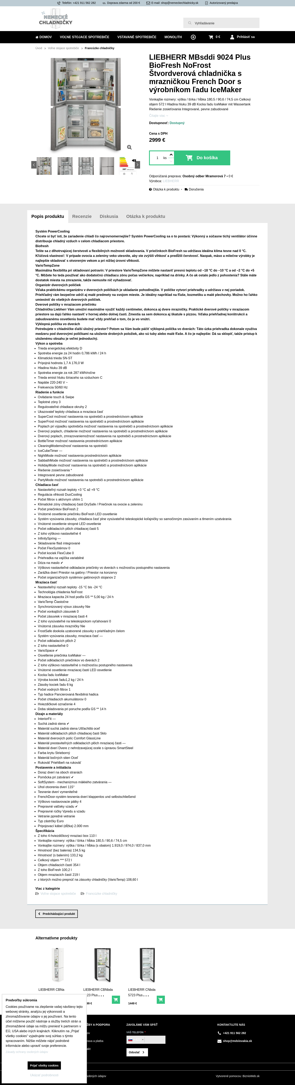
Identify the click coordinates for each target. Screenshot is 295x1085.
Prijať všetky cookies (44, 1065)
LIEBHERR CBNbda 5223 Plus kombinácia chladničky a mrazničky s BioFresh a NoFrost (98, 1001)
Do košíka (207, 157)
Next (137, 165)
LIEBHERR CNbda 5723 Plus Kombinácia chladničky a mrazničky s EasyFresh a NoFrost (142, 1004)
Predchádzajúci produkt (56, 913)
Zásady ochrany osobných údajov (27, 1052)
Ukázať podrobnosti (44, 1075)
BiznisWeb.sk (251, 1076)
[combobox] (136, 1040)
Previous (34, 165)
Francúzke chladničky (101, 893)
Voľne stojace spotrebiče (58, 893)
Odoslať (134, 1052)
